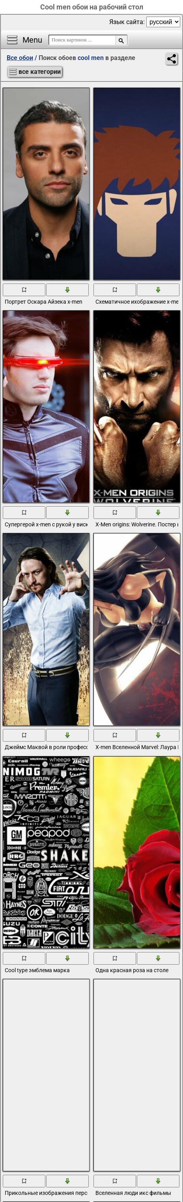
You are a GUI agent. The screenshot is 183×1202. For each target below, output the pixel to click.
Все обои (20, 58)
